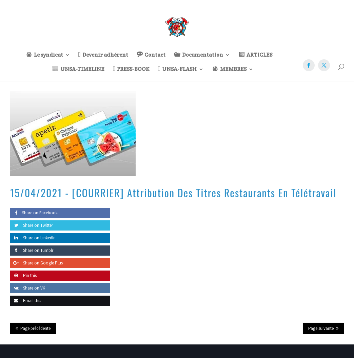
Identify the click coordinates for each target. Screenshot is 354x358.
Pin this (23, 275)
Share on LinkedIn (33, 238)
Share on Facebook (34, 213)
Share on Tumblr (31, 250)
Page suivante (321, 328)
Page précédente (35, 328)
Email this (25, 300)
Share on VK (27, 288)
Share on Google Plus (36, 263)
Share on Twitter (31, 225)
